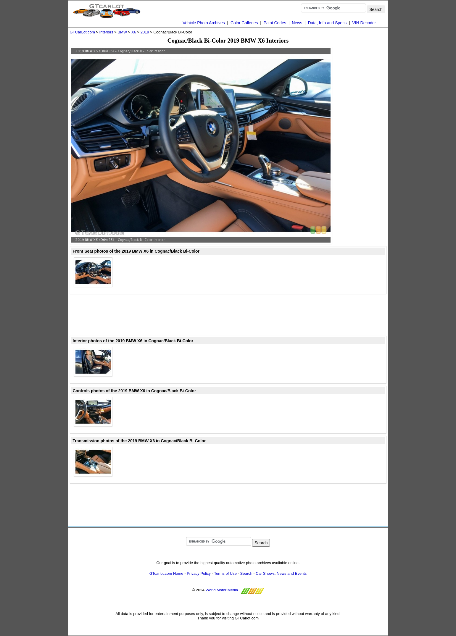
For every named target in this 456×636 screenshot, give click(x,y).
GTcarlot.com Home (166, 573)
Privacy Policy (199, 573)
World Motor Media (222, 590)
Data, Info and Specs (327, 22)
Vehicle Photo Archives (204, 22)
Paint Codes (275, 22)
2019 (145, 32)
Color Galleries (244, 22)
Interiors (106, 32)
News (297, 22)
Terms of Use (225, 573)
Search (246, 573)
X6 (133, 32)
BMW (122, 32)
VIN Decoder (364, 22)
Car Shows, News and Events (281, 573)
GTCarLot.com (82, 32)
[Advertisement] (362, 135)
